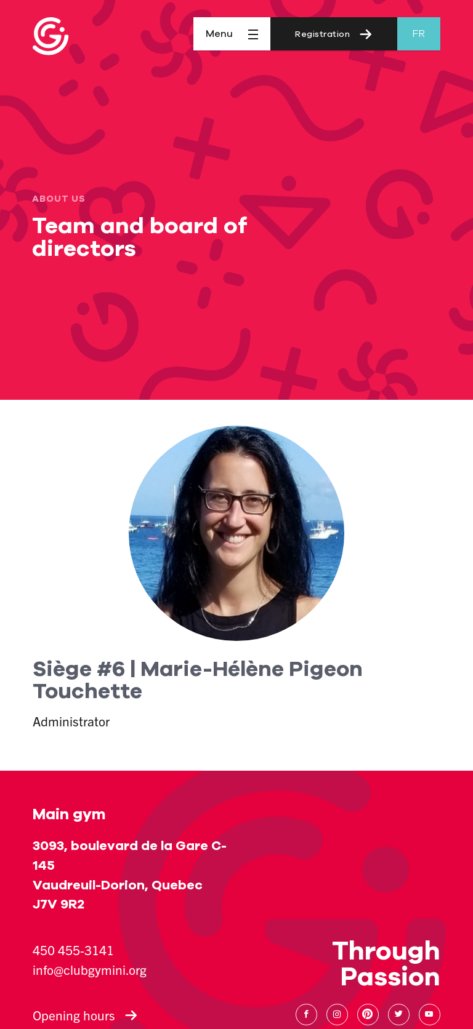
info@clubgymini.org (90, 969)
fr (418, 34)
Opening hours (85, 1015)
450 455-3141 (73, 950)
